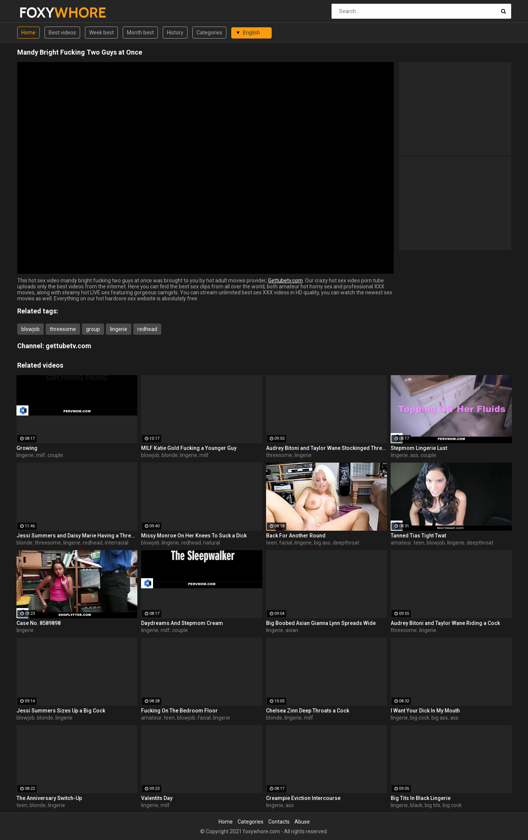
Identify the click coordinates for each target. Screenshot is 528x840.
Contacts (279, 822)
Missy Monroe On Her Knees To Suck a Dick (194, 536)
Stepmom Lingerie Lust (419, 448)
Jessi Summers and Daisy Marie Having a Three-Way (77, 536)
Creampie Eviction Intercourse (303, 798)
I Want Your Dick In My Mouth (425, 711)
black (416, 805)
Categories (209, 33)
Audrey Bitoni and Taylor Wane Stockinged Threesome (326, 448)
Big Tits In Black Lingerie (421, 798)
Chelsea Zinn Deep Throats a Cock (307, 711)
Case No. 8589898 (38, 623)
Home (28, 33)
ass (414, 455)
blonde (170, 455)
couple (55, 455)
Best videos (62, 33)
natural (211, 543)
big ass (322, 543)
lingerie (118, 329)
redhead (147, 329)
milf (40, 455)
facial (285, 543)
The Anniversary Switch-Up (49, 798)
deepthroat (346, 543)
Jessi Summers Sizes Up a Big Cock (60, 711)
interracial (116, 543)
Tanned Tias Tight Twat (418, 536)
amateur (401, 543)
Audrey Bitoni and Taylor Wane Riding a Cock (445, 623)
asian (292, 630)
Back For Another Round (296, 536)
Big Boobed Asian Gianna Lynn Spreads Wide (321, 623)
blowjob (30, 329)
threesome (63, 329)
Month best (140, 33)
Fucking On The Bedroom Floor (179, 711)
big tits (432, 805)
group (93, 329)
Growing (26, 448)
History (175, 33)
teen (271, 543)
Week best (101, 33)
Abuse (302, 822)
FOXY (38, 12)
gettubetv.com (68, 346)
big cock (419, 718)
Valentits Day (157, 798)
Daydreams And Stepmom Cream (182, 623)
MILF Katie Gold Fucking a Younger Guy (188, 448)
